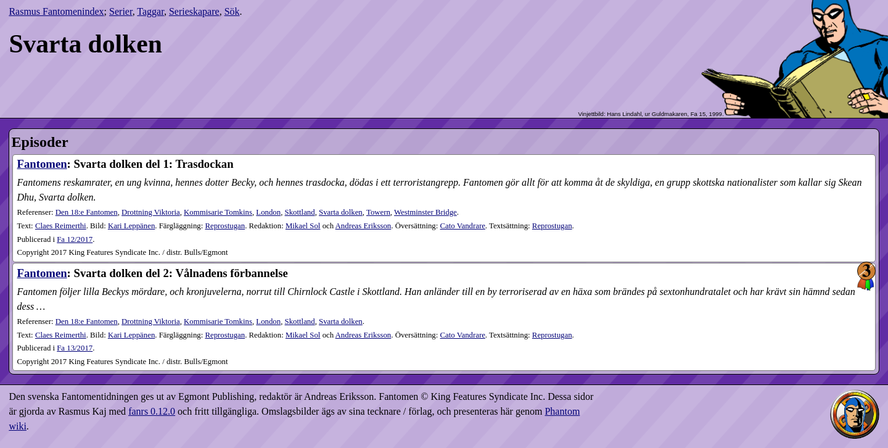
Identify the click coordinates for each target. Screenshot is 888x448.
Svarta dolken (341, 212)
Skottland (300, 212)
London (268, 212)
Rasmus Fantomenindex (56, 11)
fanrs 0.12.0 (151, 411)
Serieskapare (194, 11)
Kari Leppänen (131, 226)
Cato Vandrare (462, 226)
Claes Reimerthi (60, 226)
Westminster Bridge (425, 212)
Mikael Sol (303, 226)
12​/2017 (74, 239)
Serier (121, 11)
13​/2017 (74, 348)
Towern (378, 212)
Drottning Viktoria (150, 212)
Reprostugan (225, 226)
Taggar (150, 11)
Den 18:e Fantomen (87, 212)
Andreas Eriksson (363, 226)
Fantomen (42, 163)
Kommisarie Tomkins (218, 212)
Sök (232, 11)
